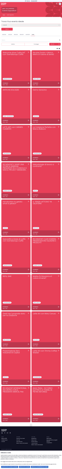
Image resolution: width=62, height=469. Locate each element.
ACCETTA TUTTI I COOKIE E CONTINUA (9, 466)
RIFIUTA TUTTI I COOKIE (24, 466)
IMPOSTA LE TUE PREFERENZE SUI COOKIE (39, 466)
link (31, 461)
